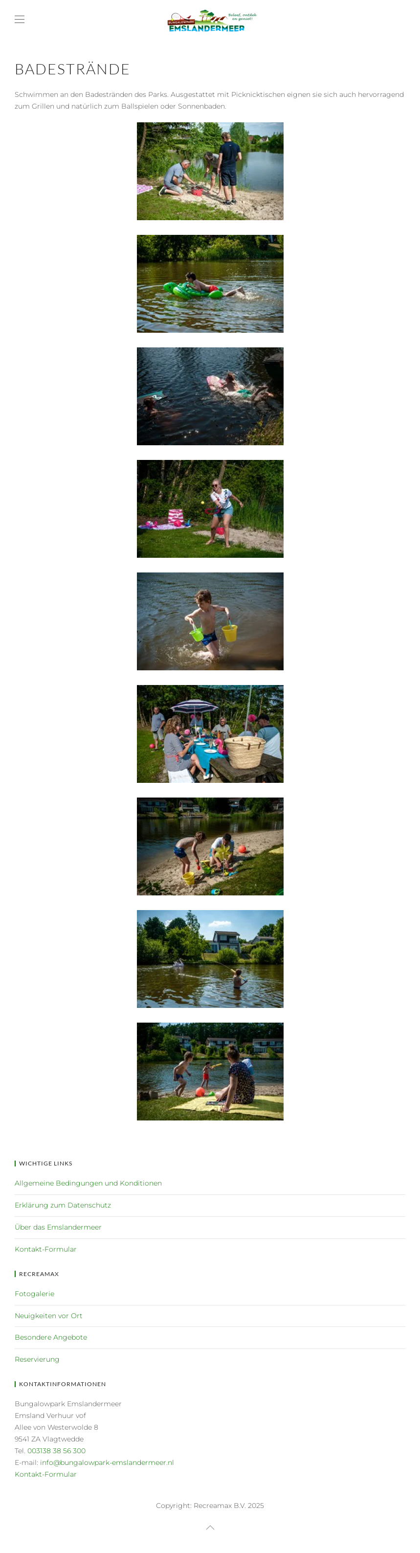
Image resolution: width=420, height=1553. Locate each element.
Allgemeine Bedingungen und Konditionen (88, 1183)
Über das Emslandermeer (58, 1227)
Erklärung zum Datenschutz (63, 1205)
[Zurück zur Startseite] (210, 19)
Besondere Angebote (51, 1337)
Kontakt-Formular (46, 1249)
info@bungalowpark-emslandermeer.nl (107, 1462)
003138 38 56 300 (56, 1450)
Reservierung (37, 1359)
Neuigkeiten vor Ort (49, 1315)
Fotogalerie (34, 1293)
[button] (19, 19)
